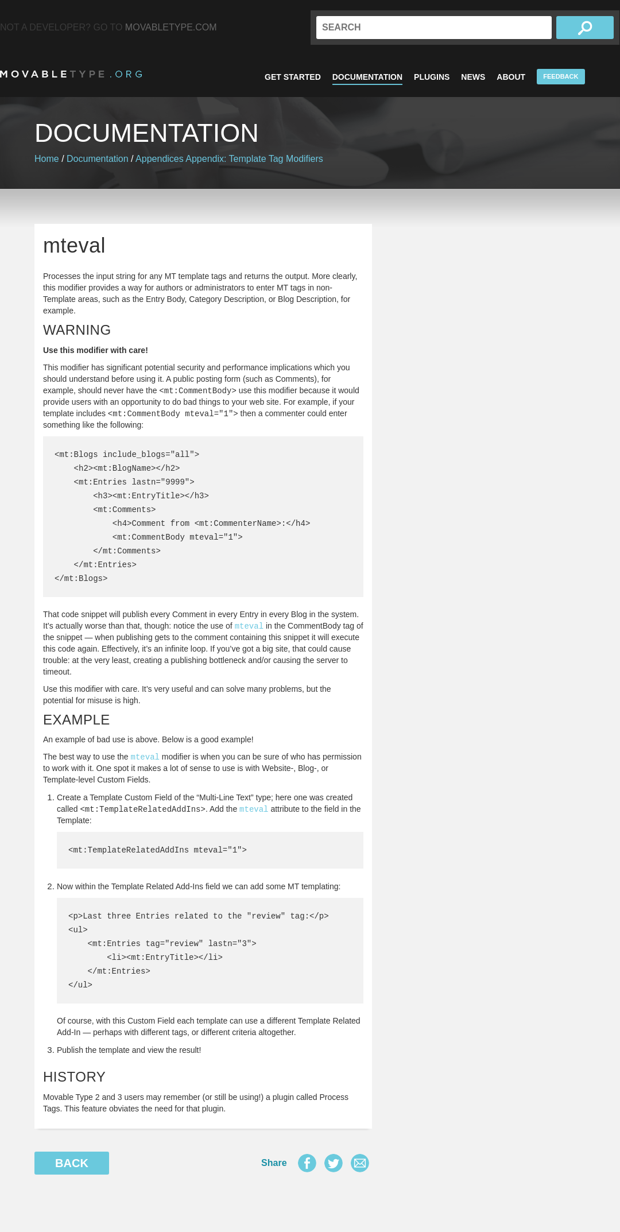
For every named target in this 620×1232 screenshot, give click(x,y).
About (511, 77)
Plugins (432, 77)
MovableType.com (171, 27)
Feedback (560, 76)
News (473, 77)
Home (46, 159)
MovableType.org (71, 74)
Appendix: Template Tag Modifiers (254, 159)
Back (71, 1163)
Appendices (159, 159)
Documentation (367, 77)
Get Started (293, 77)
